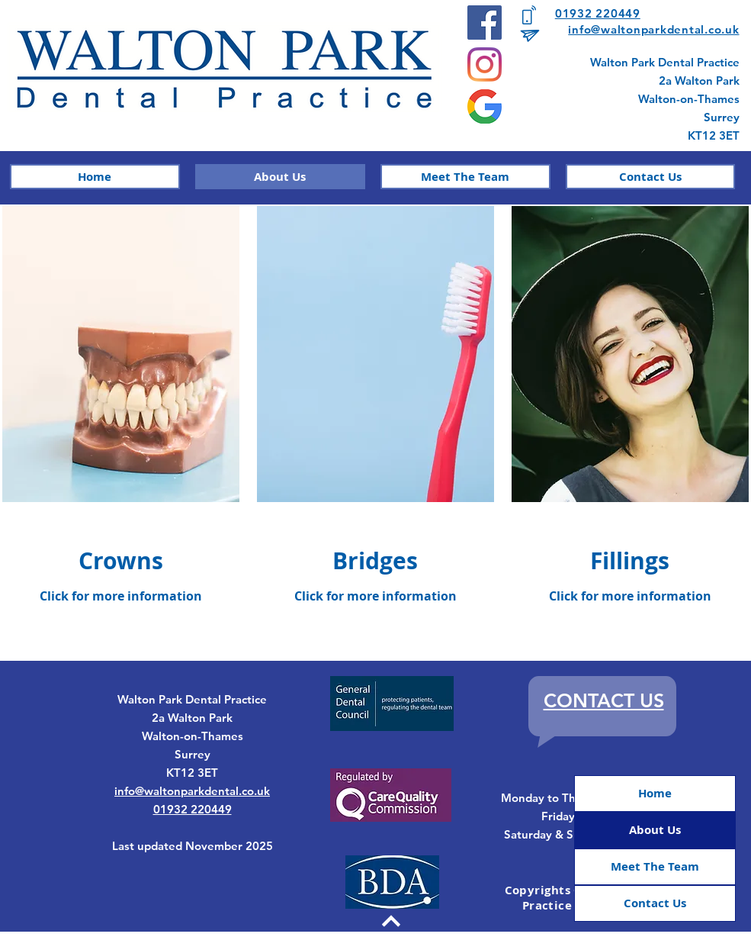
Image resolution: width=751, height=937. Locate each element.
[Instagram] (484, 64)
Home (655, 793)
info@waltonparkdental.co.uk (653, 29)
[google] (484, 106)
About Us (655, 830)
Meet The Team (655, 866)
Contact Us (655, 903)
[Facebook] (484, 22)
